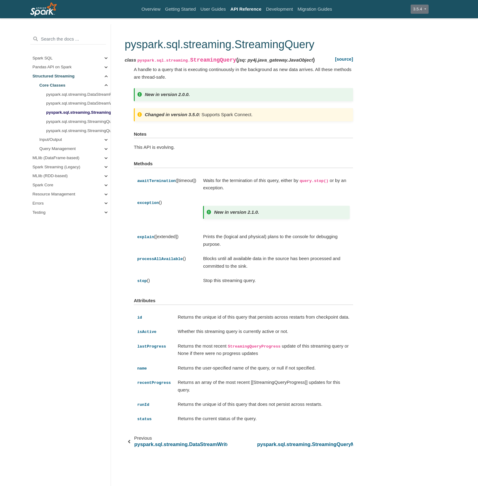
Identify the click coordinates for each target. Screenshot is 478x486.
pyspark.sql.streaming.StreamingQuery (78, 112)
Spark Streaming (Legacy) (56, 167)
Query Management (57, 148)
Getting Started (180, 9)
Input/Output (50, 139)
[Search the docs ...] (68, 39)
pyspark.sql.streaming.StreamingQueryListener (78, 130)
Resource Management (54, 194)
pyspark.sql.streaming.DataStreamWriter (78, 103)
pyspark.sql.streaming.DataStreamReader (78, 94)
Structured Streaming (54, 76)
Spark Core (43, 185)
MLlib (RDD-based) (50, 175)
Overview (151, 9)
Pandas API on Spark (52, 67)
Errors (38, 203)
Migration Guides (315, 9)
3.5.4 (418, 9)
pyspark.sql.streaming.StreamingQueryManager (78, 121)
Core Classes (52, 85)
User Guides (213, 9)
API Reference (246, 9)
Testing (39, 212)
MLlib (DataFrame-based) (56, 157)
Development (279, 9)
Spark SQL (43, 58)
